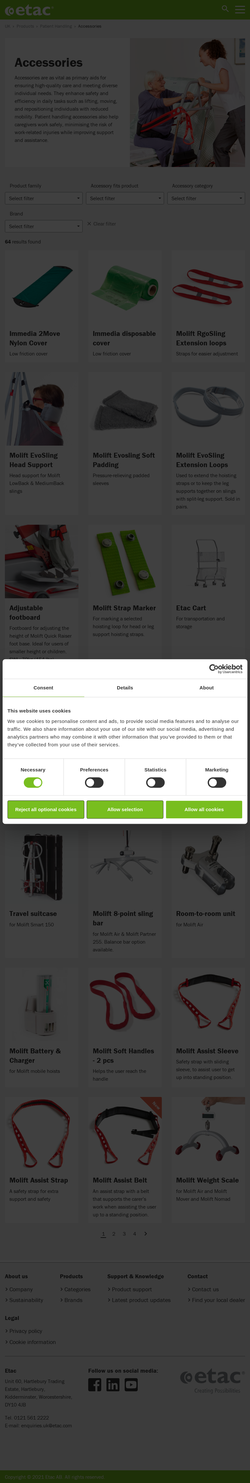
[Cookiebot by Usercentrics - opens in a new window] (214, 669)
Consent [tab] (43, 687)
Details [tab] (125, 687)
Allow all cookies (204, 809)
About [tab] (207, 687)
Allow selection (125, 809)
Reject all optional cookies (45, 809)
